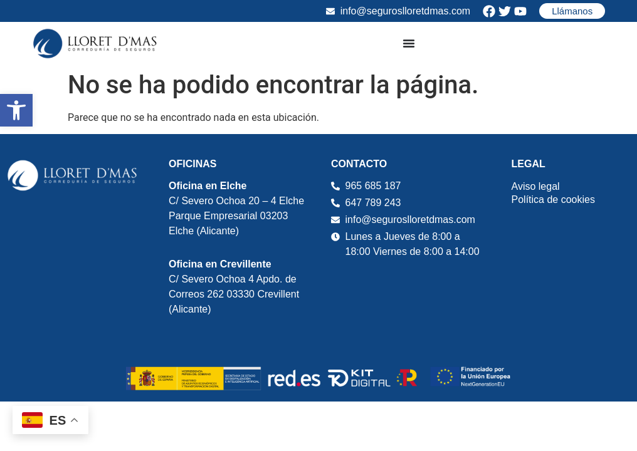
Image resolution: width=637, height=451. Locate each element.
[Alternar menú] (409, 43)
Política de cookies (553, 199)
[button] (16, 110)
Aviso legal (536, 186)
